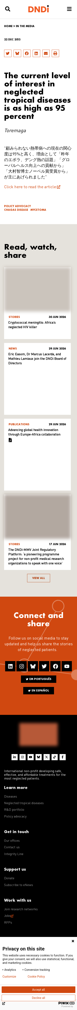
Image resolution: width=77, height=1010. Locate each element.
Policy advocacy (17, 206)
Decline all (38, 998)
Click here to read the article (30, 187)
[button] (7, 53)
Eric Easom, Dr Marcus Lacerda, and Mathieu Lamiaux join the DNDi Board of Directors (37, 359)
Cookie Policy (36, 976)
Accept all (38, 989)
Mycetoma (38, 209)
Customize (9, 976)
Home (8, 26)
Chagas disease (16, 209)
